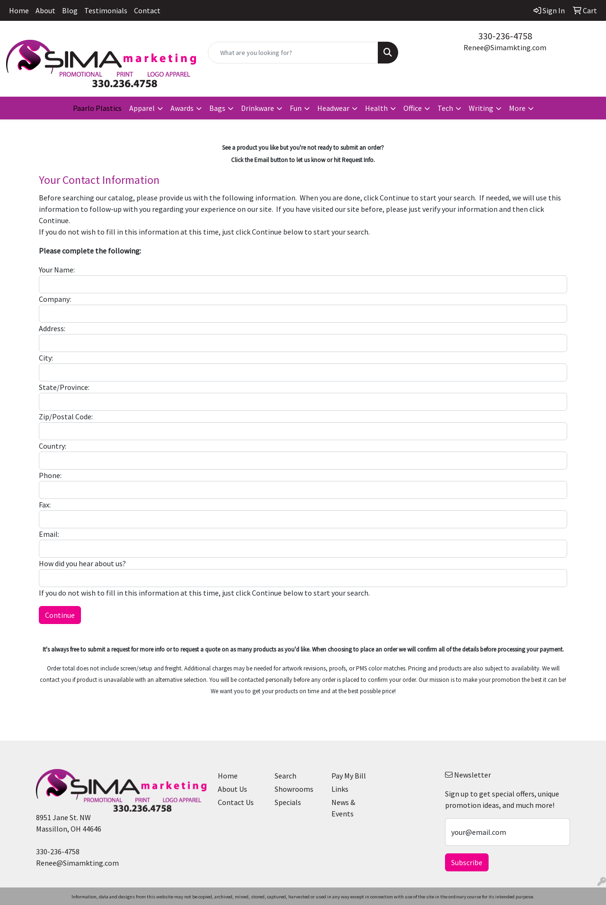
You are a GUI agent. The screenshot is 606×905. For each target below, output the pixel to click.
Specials (288, 802)
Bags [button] (217, 108)
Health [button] (376, 108)
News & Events (343, 807)
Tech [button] (445, 108)
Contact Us (236, 802)
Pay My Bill (348, 775)
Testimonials (105, 10)
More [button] (517, 108)
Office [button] (412, 108)
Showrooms (294, 789)
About (45, 10)
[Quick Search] (293, 52)
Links (339, 789)
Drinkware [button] (257, 108)
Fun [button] (296, 108)
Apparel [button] (142, 108)
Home (19, 10)
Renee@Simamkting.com (504, 47)
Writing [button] (481, 108)
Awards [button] (182, 108)
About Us (232, 789)
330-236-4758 (505, 36)
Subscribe (466, 862)
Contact (147, 10)
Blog (70, 10)
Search (285, 775)
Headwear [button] (333, 108)
